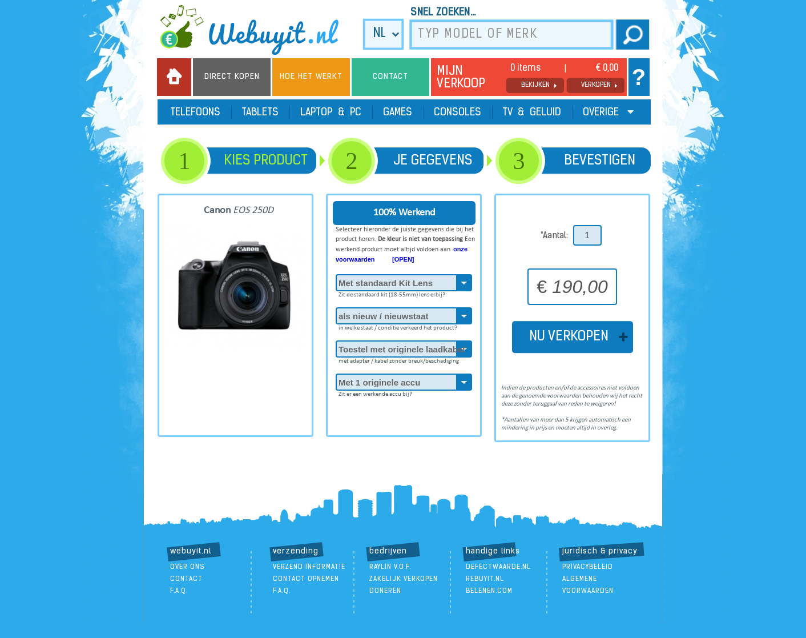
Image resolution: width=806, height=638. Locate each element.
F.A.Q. (179, 591)
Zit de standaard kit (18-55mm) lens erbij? (391, 293)
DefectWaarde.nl (498, 567)
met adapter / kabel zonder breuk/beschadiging (398, 359)
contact (186, 579)
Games (397, 112)
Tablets (260, 112)
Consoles (457, 112)
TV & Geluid (532, 112)
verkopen (596, 85)
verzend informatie (309, 567)
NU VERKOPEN (572, 337)
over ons (187, 567)
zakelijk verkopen (403, 579)
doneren (385, 591)
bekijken (535, 85)
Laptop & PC (331, 112)
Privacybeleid (587, 567)
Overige (608, 112)
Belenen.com (489, 591)
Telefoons (195, 112)
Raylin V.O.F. (390, 567)
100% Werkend (404, 212)
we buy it (257, 30)
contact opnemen (306, 579)
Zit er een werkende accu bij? (375, 392)
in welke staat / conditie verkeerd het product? (397, 326)
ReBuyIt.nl (485, 579)
